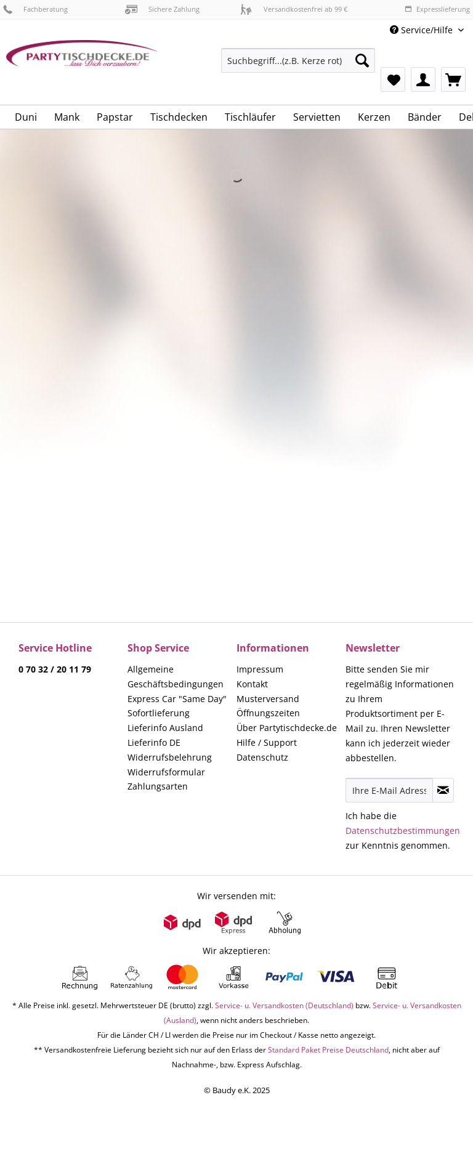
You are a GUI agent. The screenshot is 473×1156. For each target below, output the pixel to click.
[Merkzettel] (393, 79)
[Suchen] (362, 60)
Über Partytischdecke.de (286, 728)
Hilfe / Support (266, 742)
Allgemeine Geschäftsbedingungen (175, 676)
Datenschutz (262, 757)
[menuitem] (298, 66)
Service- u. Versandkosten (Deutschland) (284, 1005)
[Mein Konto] (423, 79)
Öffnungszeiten (268, 713)
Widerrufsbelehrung (169, 757)
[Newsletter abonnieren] (443, 790)
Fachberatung (35, 9)
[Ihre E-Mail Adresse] (389, 790)
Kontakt (252, 684)
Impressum (259, 669)
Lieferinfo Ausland (165, 728)
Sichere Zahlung (162, 9)
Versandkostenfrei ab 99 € (293, 9)
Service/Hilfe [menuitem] (422, 30)
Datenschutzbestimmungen (403, 830)
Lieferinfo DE (153, 742)
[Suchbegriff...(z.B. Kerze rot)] (298, 60)
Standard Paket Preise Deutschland (328, 1050)
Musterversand (267, 699)
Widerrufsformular (166, 772)
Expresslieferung (437, 9)
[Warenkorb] (453, 79)
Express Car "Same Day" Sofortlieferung (177, 706)
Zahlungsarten (157, 786)
